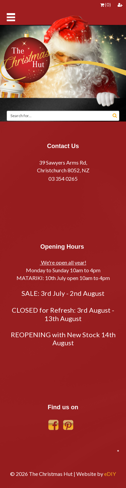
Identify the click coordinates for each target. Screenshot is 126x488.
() (105, 5)
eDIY (110, 473)
